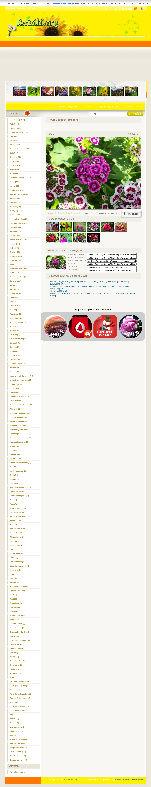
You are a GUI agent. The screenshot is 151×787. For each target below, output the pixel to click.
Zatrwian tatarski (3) (17, 648)
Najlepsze (73, 106)
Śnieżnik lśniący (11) (18, 508)
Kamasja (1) (14, 719)
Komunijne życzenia (17, 772)
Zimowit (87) (14, 297)
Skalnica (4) (14, 619)
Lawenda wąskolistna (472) (20, 178)
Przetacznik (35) (16, 384)
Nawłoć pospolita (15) (18, 471)
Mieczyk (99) (14, 289)
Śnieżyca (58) (15, 335)
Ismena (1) (14, 714)
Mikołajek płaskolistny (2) (19, 681)
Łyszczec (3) (14, 636)
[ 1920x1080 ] (123, 286)
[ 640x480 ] (65, 282)
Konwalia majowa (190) (19, 240)
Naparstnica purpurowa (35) (20, 380)
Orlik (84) (13, 301)
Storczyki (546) (15, 157)
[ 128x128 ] (113, 293)
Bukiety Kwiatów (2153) (19, 132)
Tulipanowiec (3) (16, 644)
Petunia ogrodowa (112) (19, 277)
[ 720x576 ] (74, 282)
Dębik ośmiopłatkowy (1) (19, 706)
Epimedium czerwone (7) (19, 566)
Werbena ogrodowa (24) (19, 430)
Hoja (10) (13, 525)
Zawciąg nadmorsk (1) (18, 760)
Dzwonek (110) (15, 281)
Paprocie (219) (15, 231)
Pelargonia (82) (16, 314)
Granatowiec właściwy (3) (19, 632)
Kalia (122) (14, 264)
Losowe (129, 106)
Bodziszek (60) (15, 330)
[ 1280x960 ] (102, 282)
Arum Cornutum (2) (17, 661)
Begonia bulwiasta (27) (18, 417)
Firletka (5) (14, 595)
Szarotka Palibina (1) (18, 756)
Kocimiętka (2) (15, 673)
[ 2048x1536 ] (65, 284)
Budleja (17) (14, 450)
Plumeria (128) (15, 260)
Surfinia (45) (14, 347)
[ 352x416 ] (61, 293)
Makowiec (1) (15, 735)
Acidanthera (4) (16, 603)
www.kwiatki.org (70, 780)
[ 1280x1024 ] (112, 282)
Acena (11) (14, 504)
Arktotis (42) (14, 368)
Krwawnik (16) (15, 458)
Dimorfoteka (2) (16, 665)
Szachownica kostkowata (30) (21, 405)
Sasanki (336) (15, 198)
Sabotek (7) (14, 582)
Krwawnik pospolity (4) (19, 615)
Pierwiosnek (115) (17, 273)
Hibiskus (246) (15, 207)
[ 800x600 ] (83, 282)
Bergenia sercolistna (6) (19, 586)
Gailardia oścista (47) (18, 339)
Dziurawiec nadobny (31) (19, 396)
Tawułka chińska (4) (17, 624)
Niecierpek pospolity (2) (19, 686)
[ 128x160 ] (105, 293)
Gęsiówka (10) (15, 520)
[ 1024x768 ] (92, 282)
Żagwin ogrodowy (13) (18, 491)
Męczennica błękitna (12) (19, 496)
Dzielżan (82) (15, 306)
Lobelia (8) (14, 558)
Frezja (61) (14, 326)
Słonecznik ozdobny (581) (20, 149)
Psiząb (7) (13, 578)
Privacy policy (137, 780)
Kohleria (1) (14, 723)
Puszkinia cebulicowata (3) (20, 640)
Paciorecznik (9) (16, 545)
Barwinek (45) (15, 343)
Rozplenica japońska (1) (19, 739)
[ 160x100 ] (96, 293)
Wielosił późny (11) (17, 512)
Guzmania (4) (15, 611)
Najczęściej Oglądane (109, 106)
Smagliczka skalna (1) (18, 748)
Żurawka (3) (14, 657)
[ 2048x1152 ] (65, 289)
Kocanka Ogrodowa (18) (19, 442)
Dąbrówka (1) (15, 702)
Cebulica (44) (15, 355)
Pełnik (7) (13, 574)
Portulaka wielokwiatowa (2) (20, 694)
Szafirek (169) (15, 252)
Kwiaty (62, 106)
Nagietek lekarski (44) (18, 363)
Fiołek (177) (14, 248)
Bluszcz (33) (14, 388)
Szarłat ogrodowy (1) (18, 752)
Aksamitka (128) (16, 256)
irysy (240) (14, 211)
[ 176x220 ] (87, 293)
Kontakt (126, 780)
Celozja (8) (14, 549)
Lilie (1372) (14, 136)
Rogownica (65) (16, 318)
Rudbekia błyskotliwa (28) (20, 413)
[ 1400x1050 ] (123, 282)
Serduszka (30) (15, 401)
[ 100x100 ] (130, 293)
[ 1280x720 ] (72, 286)
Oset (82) (13, 310)
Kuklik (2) (13, 677)
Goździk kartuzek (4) (19, 227)
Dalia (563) (14, 153)
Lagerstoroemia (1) (17, 727)
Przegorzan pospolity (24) (20, 425)
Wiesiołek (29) (15, 409)
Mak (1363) (14, 140)
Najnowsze (88, 106)
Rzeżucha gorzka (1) (18, 743)
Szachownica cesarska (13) (20, 487)
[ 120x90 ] (122, 293)
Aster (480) (14, 173)
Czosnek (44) (15, 359)
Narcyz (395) (14, 186)
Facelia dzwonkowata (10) (20, 516)
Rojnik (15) (14, 475)
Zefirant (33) (14, 392)
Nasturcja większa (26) (18, 421)
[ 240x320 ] (78, 293)
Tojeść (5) (13, 599)
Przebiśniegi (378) (17, 190)
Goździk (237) (15, 215)
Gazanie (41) (14, 372)
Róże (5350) (14, 124)
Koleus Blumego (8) (17, 553)
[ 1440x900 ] (91, 286)
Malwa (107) (14, 285)
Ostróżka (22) (15, 434)
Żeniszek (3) (14, 653)
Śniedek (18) (14, 446)
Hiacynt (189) (15, 244)
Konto (140, 106)
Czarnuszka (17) (16, 454)
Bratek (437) (14, 182)
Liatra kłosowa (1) (17, 731)
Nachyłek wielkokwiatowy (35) (21, 376)
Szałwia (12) (14, 500)
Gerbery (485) (15, 165)
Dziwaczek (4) (15, 607)
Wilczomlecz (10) (16, 537)
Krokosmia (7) (15, 570)
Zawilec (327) (15, 202)
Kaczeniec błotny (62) (18, 322)
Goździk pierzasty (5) (19, 223)
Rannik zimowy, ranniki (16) (20, 463)
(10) (19, 219)
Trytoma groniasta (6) (18, 591)
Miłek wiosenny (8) (17, 562)
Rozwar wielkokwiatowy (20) (21, 438)
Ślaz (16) (13, 467)
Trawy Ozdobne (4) (17, 628)
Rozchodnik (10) (16, 533)
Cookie (118, 780)
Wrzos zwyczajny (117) (18, 268)
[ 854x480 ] (63, 291)
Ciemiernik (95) (16, 293)
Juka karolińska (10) (17, 529)
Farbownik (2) (15, 669)
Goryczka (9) (15, 541)
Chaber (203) (15, 235)
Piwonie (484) (15, 169)
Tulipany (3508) (16, 128)
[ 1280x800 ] (82, 286)
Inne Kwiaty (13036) (17, 120)
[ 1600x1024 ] (101, 286)
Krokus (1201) (15, 145)
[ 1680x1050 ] (112, 286)
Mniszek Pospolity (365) (19, 194)
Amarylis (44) (15, 351)
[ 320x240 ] (70, 293)
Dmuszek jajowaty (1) (18, 710)
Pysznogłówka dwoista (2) (20, 698)
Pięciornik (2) (15, 690)
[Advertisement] (76, 59)
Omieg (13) (14, 483)
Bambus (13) (15, 479)
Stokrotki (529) (15, 161)
